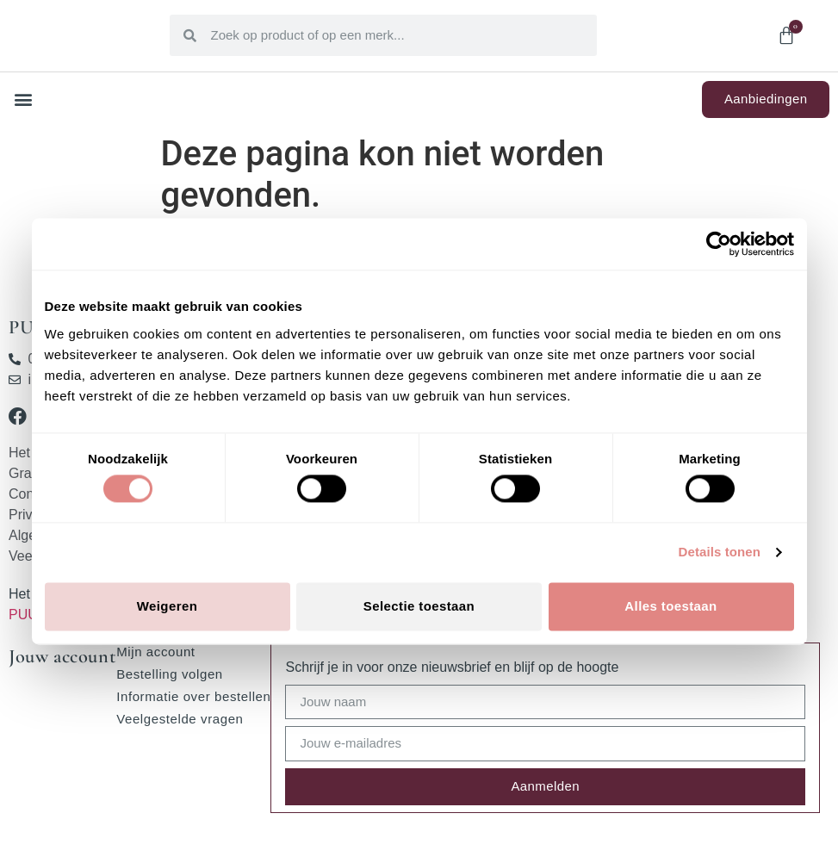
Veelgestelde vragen (179, 718)
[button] (23, 99)
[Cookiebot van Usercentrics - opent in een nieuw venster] (718, 244)
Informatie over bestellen (193, 696)
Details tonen (719, 552)
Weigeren (167, 606)
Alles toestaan (670, 606)
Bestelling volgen (169, 674)
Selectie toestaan (419, 606)
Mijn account (155, 651)
